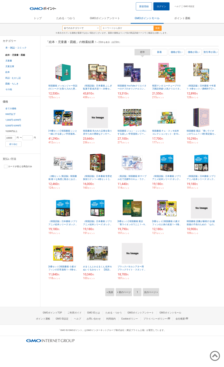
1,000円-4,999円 (13, 120)
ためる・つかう (65, 18)
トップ (38, 18)
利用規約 (111, 318)
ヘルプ (178, 6)
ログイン (161, 6)
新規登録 (144, 6)
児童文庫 (9, 66)
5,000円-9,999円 (13, 125)
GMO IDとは (93, 312)
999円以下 (10, 114)
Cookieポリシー (129, 318)
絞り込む (13, 144)
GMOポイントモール (147, 18)
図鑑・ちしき (11, 83)
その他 (8, 89)
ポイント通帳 (182, 18)
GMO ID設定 (188, 6)
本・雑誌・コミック (16, 47)
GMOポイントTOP (52, 312)
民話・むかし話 (13, 78)
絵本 (7, 72)
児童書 (8, 60)
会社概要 (182, 318)
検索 (157, 28)
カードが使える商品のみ (18, 166)
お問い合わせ (94, 318)
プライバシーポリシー (156, 318)
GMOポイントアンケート (105, 18)
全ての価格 (10, 108)
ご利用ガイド (74, 312)
